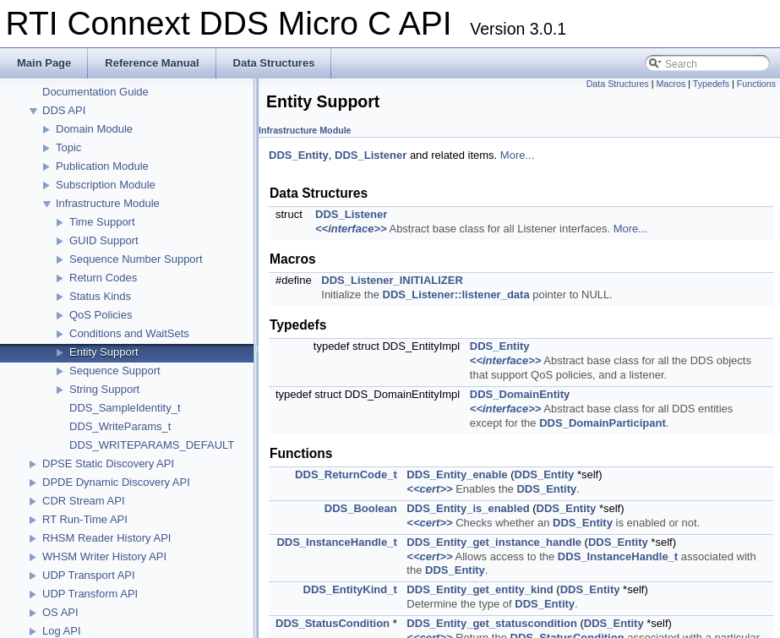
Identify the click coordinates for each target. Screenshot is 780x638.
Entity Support (104, 352)
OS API (60, 612)
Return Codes (103, 277)
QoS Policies (100, 314)
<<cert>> (429, 489)
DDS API (63, 110)
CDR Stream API (83, 500)
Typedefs (711, 84)
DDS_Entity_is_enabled (467, 508)
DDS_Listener (370, 155)
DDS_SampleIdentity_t (125, 407)
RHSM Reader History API (106, 538)
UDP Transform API (90, 593)
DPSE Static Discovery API (108, 463)
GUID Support (104, 240)
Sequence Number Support (136, 259)
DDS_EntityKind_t (350, 589)
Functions (756, 84)
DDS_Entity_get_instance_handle (493, 542)
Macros (670, 84)
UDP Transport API (88, 575)
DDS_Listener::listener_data (456, 294)
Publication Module (102, 166)
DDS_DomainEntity (520, 394)
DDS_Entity (299, 155)
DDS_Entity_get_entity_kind (479, 589)
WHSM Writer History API (104, 556)
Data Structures (617, 84)
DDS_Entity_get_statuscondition (491, 623)
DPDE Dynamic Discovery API (116, 482)
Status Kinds (100, 296)
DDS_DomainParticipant (602, 423)
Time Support (102, 221)
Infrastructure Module (108, 203)
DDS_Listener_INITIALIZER (392, 280)
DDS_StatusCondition (332, 623)
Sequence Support (115, 370)
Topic (68, 147)
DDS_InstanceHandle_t (336, 542)
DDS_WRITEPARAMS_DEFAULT (151, 445)
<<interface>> (351, 228)
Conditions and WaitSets (129, 333)
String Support (104, 389)
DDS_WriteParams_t (120, 426)
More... (517, 155)
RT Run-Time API (85, 519)
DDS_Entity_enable (456, 474)
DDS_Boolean (361, 508)
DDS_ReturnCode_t (346, 474)
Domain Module (94, 129)
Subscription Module (105, 184)
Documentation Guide (95, 91)
